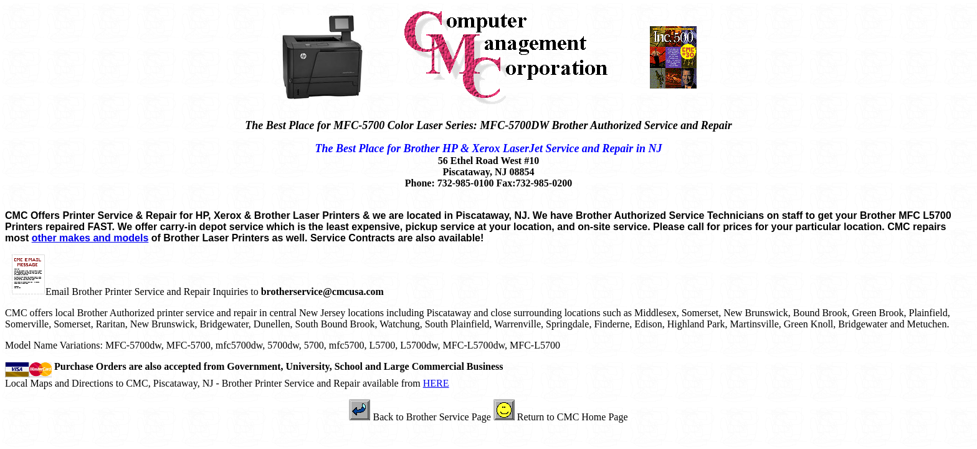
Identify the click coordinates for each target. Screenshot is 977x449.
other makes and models (90, 238)
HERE (436, 383)
